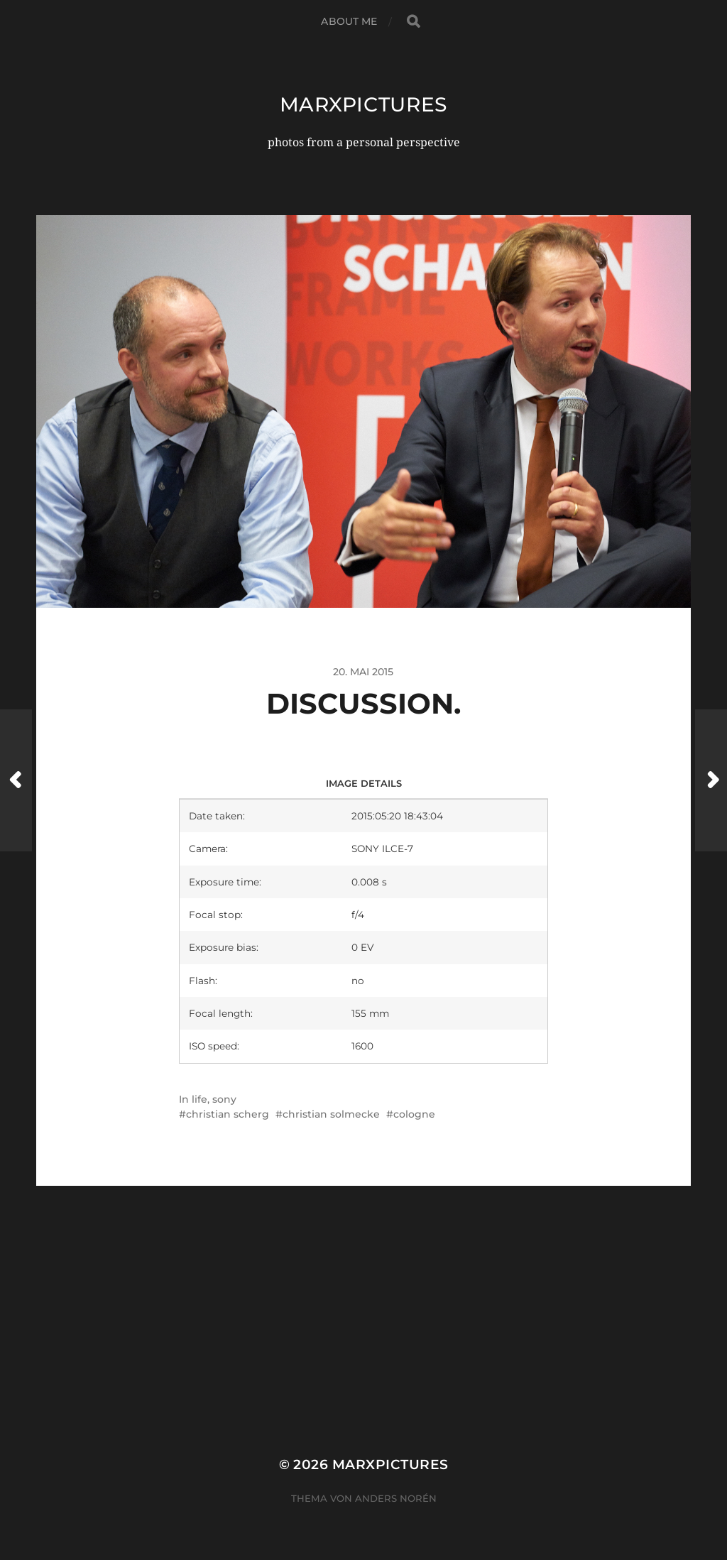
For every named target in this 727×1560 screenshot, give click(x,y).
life (199, 1099)
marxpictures (363, 104)
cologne (414, 1114)
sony (224, 1099)
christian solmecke (331, 1114)
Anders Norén (396, 1498)
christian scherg (227, 1114)
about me (349, 21)
